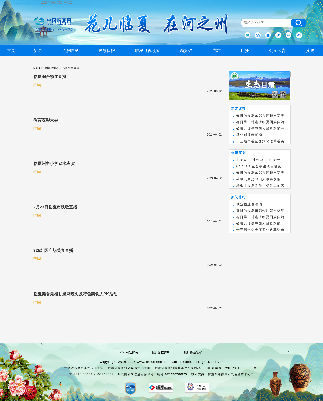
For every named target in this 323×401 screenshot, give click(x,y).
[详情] (37, 85)
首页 (35, 68)
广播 (245, 50)
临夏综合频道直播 (49, 76)
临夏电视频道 (50, 68)
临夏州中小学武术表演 (54, 163)
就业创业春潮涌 (249, 135)
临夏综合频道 (70, 68)
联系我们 (196, 352)
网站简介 (132, 352)
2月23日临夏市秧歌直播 (55, 207)
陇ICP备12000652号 (241, 368)
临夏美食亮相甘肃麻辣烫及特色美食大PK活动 (75, 294)
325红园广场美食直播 (53, 250)
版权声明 (164, 352)
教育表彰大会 (45, 120)
